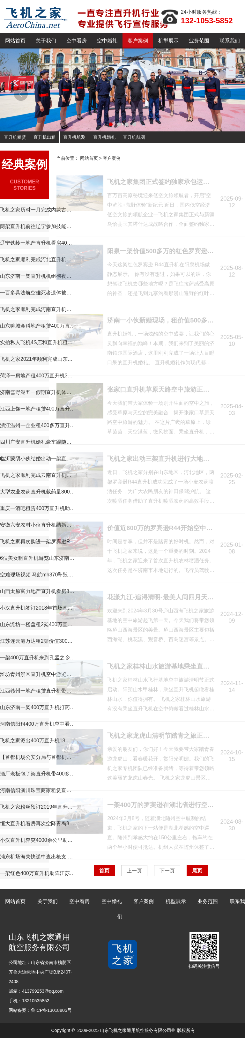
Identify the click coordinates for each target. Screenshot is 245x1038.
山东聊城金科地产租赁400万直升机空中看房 (37, 326)
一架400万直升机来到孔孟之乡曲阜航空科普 (37, 657)
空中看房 (76, 40)
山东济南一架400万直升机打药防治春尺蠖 (37, 707)
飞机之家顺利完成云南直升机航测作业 (37, 475)
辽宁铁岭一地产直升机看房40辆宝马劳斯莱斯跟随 (37, 243)
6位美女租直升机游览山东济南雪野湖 (37, 558)
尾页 (197, 870)
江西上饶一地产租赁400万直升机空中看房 (37, 408)
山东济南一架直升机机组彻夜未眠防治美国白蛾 (37, 276)
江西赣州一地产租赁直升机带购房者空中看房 (37, 690)
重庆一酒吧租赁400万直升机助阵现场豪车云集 (37, 508)
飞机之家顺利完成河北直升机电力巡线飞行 (37, 259)
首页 (104, 870)
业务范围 (199, 40)
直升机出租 (44, 137)
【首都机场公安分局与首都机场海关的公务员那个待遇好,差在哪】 (37, 757)
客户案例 (138, 40)
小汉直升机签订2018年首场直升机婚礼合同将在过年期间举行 (37, 608)
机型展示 (168, 40)
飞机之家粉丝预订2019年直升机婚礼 (37, 807)
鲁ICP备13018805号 (51, 1010)
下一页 (167, 870)
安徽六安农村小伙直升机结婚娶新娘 (37, 525)
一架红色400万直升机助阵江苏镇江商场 (37, 873)
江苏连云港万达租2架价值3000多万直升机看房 (37, 641)
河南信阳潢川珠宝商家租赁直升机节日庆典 (37, 790)
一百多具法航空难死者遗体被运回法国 (37, 292)
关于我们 (46, 40)
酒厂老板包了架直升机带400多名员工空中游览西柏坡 (37, 773)
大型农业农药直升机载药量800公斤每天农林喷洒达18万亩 (37, 491)
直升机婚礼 (104, 137)
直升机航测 (74, 137)
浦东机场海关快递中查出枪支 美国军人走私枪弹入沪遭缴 (37, 856)
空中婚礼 (107, 40)
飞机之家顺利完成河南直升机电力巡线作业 (37, 309)
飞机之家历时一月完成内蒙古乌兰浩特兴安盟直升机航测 (37, 209)
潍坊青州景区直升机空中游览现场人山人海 (37, 674)
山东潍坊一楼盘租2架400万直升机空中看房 (37, 624)
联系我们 (229, 40)
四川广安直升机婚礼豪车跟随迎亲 (37, 442)
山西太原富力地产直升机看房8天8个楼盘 (37, 591)
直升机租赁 (15, 137)
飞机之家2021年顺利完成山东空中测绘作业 (37, 359)
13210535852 (35, 1000)
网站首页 (15, 40)
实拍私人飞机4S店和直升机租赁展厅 (37, 342)
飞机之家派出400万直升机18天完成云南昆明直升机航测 (37, 740)
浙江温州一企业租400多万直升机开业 (37, 425)
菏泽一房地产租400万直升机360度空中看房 (37, 375)
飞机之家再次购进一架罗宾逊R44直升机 (37, 541)
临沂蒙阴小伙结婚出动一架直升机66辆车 (37, 458)
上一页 (134, 870)
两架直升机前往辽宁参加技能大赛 (37, 226)
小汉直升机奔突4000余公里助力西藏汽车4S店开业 (37, 840)
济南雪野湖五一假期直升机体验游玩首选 (37, 392)
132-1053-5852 (207, 20)
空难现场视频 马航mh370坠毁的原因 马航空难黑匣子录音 (37, 574)
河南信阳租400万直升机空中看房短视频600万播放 (37, 724)
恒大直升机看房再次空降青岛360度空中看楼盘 (37, 823)
